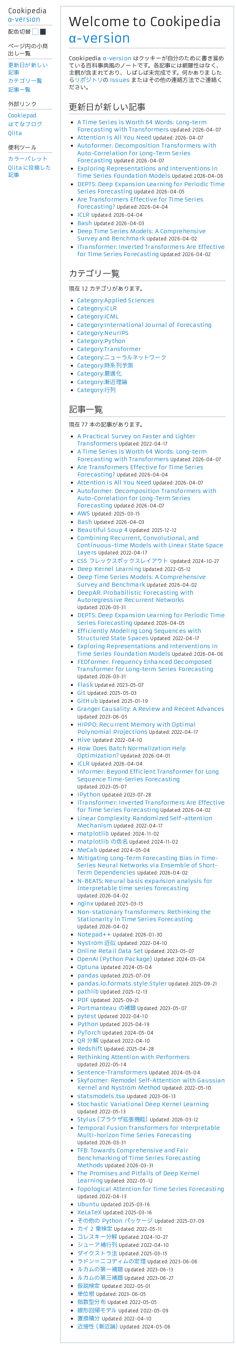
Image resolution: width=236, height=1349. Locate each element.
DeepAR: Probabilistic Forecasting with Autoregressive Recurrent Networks (135, 596)
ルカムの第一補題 (100, 1269)
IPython (88, 794)
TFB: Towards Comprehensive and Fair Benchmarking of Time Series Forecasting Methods (138, 1157)
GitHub (87, 700)
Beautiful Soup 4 (102, 530)
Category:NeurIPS (102, 333)
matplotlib (93, 833)
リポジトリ (89, 80)
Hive (84, 739)
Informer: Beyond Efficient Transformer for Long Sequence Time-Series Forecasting (148, 775)
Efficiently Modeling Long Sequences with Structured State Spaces (139, 634)
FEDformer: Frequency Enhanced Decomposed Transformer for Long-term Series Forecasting (145, 665)
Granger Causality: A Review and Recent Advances (151, 708)
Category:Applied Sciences (116, 300)
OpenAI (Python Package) (114, 959)
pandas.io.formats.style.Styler (122, 983)
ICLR (83, 214)
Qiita (15, 133)
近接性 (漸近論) (97, 1326)
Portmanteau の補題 (106, 1008)
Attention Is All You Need (114, 137)
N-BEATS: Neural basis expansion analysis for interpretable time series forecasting (144, 884)
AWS (83, 513)
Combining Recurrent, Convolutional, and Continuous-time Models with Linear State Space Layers (150, 545)
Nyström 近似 (96, 943)
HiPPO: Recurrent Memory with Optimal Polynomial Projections (136, 728)
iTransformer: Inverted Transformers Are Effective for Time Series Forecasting (151, 250)
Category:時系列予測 (105, 365)
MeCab (87, 850)
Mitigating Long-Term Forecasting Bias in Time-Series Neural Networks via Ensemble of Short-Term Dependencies (147, 865)
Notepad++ (94, 934)
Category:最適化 (99, 373)
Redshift (89, 1048)
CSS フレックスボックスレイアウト (123, 561)
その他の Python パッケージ (115, 1220)
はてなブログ (25, 124)
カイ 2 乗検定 (94, 1228)
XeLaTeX (89, 1212)
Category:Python (101, 341)
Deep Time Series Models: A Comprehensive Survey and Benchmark (141, 235)
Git (81, 692)
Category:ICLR (97, 308)
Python (87, 1024)
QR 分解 (88, 1040)
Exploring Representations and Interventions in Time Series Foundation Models (147, 172)
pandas (88, 975)
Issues (120, 80)
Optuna (88, 967)
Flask (85, 684)
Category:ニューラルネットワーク (121, 357)
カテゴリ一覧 (25, 81)
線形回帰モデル (97, 1310)
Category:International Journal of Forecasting (144, 325)
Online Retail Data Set (110, 951)
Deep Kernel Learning (109, 569)
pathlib (88, 991)
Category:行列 (96, 390)
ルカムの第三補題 (100, 1277)
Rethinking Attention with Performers (133, 1057)
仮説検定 (88, 1285)
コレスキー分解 (97, 1236)
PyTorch (89, 1032)
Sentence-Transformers (112, 1072)
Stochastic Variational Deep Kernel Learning (143, 1104)
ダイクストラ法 (97, 1253)
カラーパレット (28, 159)
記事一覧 (19, 89)
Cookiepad (22, 115)
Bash (84, 223)
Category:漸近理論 (102, 382)
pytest (86, 1016)
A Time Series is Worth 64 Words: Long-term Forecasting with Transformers (142, 126)
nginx (85, 903)
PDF (83, 1000)
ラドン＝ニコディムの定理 (111, 1261)
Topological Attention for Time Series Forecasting (150, 1189)
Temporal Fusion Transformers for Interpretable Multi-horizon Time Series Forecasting (148, 1131)
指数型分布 (91, 1302)
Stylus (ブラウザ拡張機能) (112, 1119)
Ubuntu (88, 1204)
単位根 (85, 1294)
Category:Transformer (109, 349)
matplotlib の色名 (102, 841)
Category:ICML (97, 316)
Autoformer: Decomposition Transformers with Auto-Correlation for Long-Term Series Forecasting (146, 153)
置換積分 (88, 1318)
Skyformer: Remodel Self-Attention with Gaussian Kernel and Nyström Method (151, 1084)
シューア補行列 (97, 1244)
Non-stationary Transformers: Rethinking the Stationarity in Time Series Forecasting (144, 915)
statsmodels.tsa (101, 1096)
